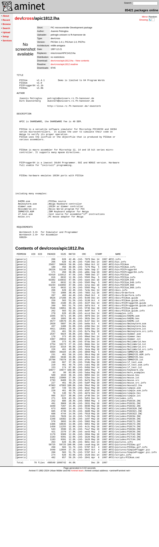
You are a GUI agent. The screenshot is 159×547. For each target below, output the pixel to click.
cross (28, 18)
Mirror (145, 16)
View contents (82, 60)
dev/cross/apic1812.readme (64, 64)
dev (18, 18)
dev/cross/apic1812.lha (62, 60)
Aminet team (77, 545)
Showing (143, 20)
